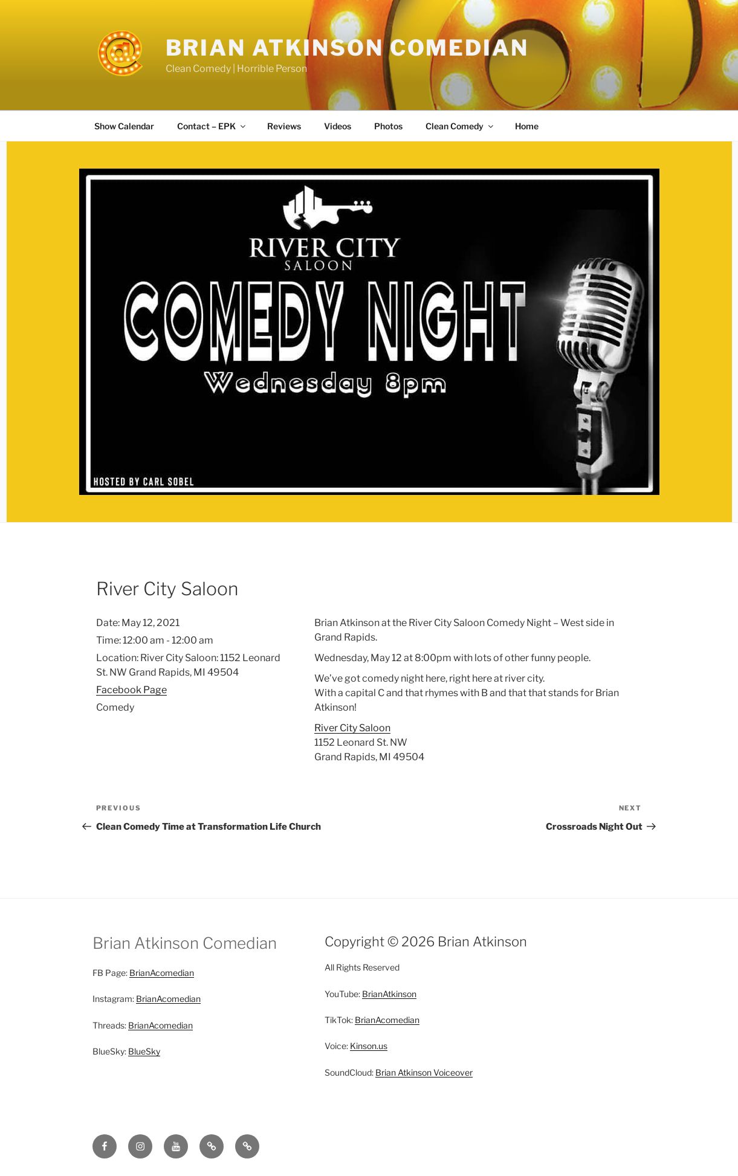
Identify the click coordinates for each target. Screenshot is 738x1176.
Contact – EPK (212, 126)
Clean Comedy (460, 126)
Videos (337, 126)
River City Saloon (352, 728)
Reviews (284, 126)
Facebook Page (131, 690)
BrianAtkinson (389, 994)
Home (527, 126)
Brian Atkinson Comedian (347, 47)
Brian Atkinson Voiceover (424, 1072)
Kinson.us (368, 1046)
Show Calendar (124, 126)
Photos (388, 126)
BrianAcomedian (161, 973)
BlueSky (144, 1051)
